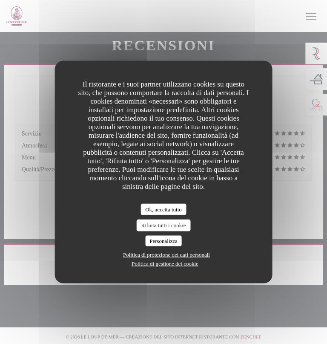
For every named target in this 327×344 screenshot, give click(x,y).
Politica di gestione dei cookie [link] (165, 263)
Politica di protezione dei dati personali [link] (166, 254)
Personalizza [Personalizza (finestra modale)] (163, 240)
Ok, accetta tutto (163, 209)
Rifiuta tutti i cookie (163, 225)
